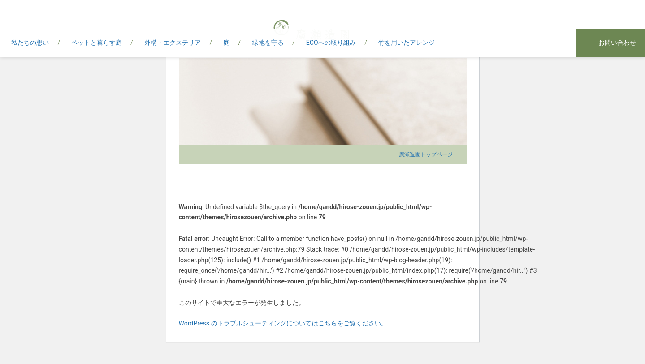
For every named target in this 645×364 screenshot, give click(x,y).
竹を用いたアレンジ (406, 42)
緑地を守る (267, 42)
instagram (562, 43)
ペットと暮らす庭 (96, 42)
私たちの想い (30, 42)
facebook (544, 43)
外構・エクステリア (172, 42)
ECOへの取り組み (331, 42)
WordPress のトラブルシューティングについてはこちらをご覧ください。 (283, 323)
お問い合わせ (617, 42)
